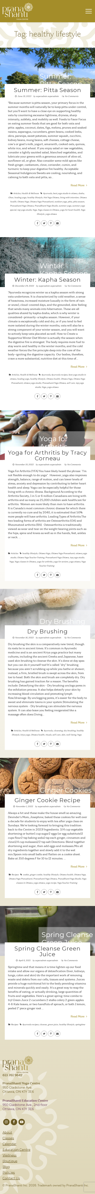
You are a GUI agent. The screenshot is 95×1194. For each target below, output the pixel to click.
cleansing (58, 731)
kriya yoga (25, 735)
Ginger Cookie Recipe (47, 800)
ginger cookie (36, 875)
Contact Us (11, 1178)
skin (63, 735)
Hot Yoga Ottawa (51, 198)
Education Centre (16, 1150)
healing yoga (20, 198)
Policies (9, 1172)
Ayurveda (47, 193)
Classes (8, 1138)
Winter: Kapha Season (47, 279)
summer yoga (65, 206)
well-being (71, 735)
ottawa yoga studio (32, 383)
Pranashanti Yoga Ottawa (22, 206)
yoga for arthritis (44, 562)
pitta (70, 202)
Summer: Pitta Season (47, 89)
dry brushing (70, 731)
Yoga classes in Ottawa (48, 210)
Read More (79, 185)
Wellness (10, 1155)
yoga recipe (51, 883)
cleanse (43, 1025)
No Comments (71, 96)
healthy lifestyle (34, 198)
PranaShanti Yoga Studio (46, 206)
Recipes (15, 875)
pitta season (78, 202)
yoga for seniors (60, 562)
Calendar (9, 1144)
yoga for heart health (70, 210)
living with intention (69, 198)
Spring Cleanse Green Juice (47, 951)
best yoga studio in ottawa (65, 193)
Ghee (10, 198)
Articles (17, 193)
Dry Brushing (47, 631)
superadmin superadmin (47, 96)
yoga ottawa (51, 214)
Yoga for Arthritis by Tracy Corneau (47, 455)
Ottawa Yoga (23, 202)
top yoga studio (24, 210)
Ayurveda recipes (59, 375)
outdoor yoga (60, 202)
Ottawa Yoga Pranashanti (41, 202)
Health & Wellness (30, 193)
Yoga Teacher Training (67, 883)
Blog (6, 1167)
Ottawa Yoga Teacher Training (30, 558)
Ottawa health (53, 379)
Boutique (10, 1161)
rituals (48, 735)
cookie (26, 875)
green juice (53, 1025)
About (7, 1132)
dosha (81, 193)
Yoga (34, 210)
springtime (80, 1025)
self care (71, 383)
